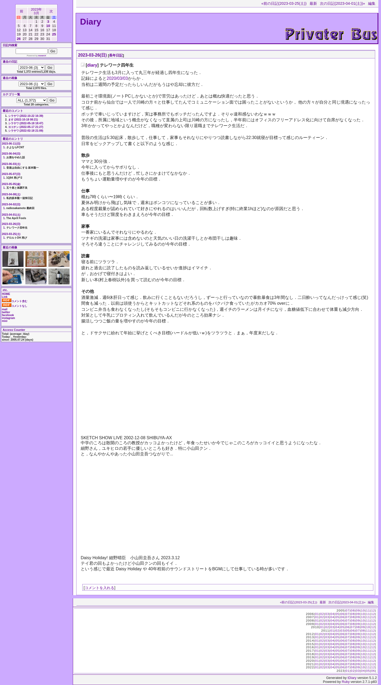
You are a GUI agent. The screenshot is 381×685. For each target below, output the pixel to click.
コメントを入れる (99, 588)
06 (342, 613)
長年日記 (116, 55)
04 (332, 613)
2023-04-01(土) (11, 214)
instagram (8, 318)
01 (317, 613)
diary (92, 65)
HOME (6, 294)
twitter (6, 312)
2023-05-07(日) (11, 174)
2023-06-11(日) (11, 143)
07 (348, 610)
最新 (313, 3)
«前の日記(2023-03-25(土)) (284, 3)
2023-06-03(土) (11, 164)
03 (327, 613)
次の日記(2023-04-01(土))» (342, 3)
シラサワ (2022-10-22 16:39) (25, 115)
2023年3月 (36, 11)
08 (353, 610)
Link (4, 296)
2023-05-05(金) (11, 184)
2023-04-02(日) (11, 204)
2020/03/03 (117, 78)
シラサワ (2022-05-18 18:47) (25, 123)
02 (322, 613)
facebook (8, 315)
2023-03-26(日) (92, 55)
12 (373, 610)
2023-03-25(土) (11, 234)
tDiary (352, 678)
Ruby (346, 682)
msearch (42, 55)
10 (48, 26)
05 (337, 613)
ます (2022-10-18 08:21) (23, 119)
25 (54, 34)
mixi (4, 321)
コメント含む (14, 301)
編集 (371, 3)
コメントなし (14, 305)
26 (19, 39)
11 (368, 610)
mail (4, 309)
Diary (90, 21)
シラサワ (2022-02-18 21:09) (25, 130)
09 (358, 610)
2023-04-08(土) (11, 194)
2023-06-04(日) (11, 153)
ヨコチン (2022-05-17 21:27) (25, 127)
